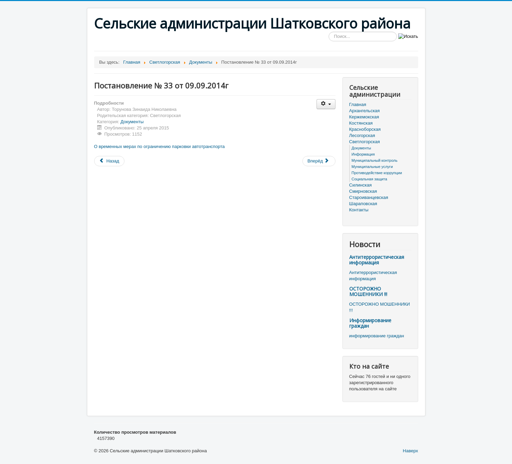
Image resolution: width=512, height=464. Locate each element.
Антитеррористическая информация (376, 260)
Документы (132, 121)
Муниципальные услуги (372, 167)
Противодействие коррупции (377, 173)
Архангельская (364, 110)
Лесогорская (362, 135)
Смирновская (363, 191)
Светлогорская (364, 141)
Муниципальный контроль (375, 160)
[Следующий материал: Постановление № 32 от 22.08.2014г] (318, 161)
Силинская (360, 185)
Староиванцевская (368, 197)
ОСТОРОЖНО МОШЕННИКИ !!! (368, 291)
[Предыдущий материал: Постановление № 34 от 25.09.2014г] (109, 161)
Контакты (359, 209)
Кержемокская (364, 116)
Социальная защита (369, 179)
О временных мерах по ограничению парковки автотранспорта (159, 146)
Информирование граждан (370, 323)
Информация (363, 154)
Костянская (361, 123)
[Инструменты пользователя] (326, 104)
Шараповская (363, 203)
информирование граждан (376, 335)
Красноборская (365, 129)
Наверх (410, 450)
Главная (357, 104)
